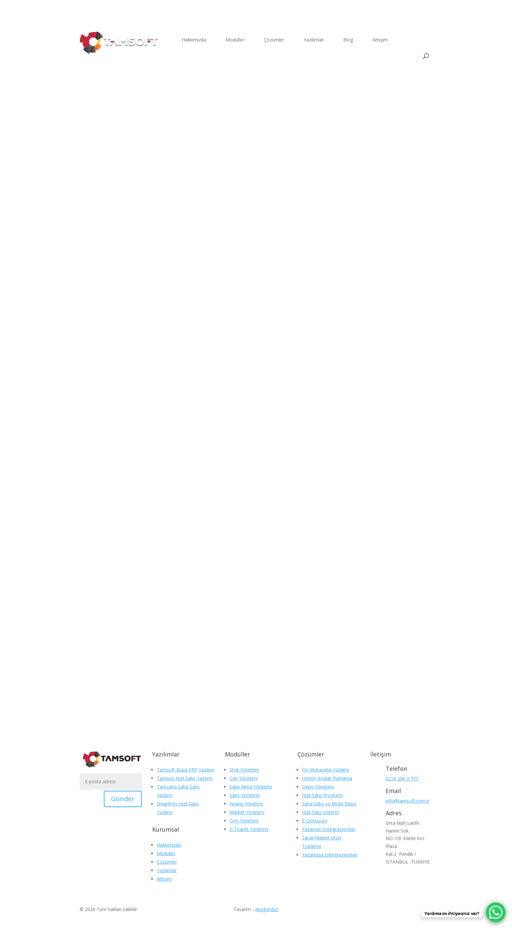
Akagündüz (266, 909)
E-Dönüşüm (314, 821)
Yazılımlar (314, 40)
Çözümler (274, 40)
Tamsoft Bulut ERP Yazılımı (185, 770)
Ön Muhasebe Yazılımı (325, 770)
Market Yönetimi (247, 812)
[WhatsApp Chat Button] (495, 912)
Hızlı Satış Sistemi (320, 812)
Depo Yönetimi (318, 787)
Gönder (123, 798)
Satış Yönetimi (245, 795)
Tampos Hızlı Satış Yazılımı (185, 778)
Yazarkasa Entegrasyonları (330, 855)
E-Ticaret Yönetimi (249, 829)
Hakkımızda (194, 40)
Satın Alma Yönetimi (251, 787)
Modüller (235, 40)
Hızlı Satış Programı (322, 795)
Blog (348, 40)
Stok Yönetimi (244, 770)
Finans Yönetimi (246, 804)
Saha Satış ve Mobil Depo (329, 804)
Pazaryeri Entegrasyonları (329, 829)
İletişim (380, 40)
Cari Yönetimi (244, 778)
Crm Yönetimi (244, 821)
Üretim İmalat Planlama (327, 778)
